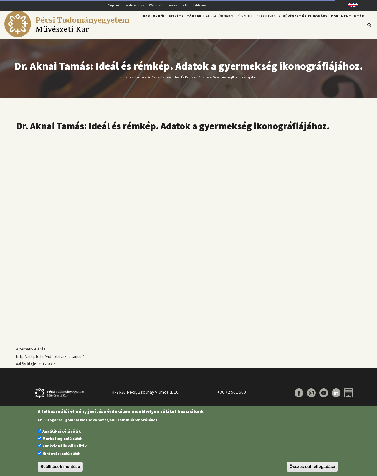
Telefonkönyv (134, 5)
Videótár (138, 77)
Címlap (123, 77)
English (350, 5)
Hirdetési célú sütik (61, 453)
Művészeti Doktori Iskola (253, 24)
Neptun (113, 5)
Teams (172, 5)
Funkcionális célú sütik (64, 446)
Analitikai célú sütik (61, 431)
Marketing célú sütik (62, 438)
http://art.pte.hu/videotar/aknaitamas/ (50, 356)
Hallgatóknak (210, 24)
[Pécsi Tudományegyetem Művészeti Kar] (66, 35)
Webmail (155, 5)
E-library (199, 5)
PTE (185, 5)
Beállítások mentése (60, 466)
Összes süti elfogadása (312, 466)
